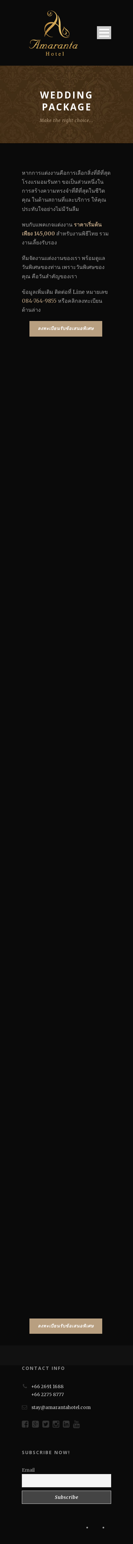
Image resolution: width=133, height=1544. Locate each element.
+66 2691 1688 (47, 1386)
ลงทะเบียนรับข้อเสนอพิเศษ (66, 328)
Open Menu (104, 32)
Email (28, 1470)
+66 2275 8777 (47, 1394)
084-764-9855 (39, 300)
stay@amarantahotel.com (61, 1407)
